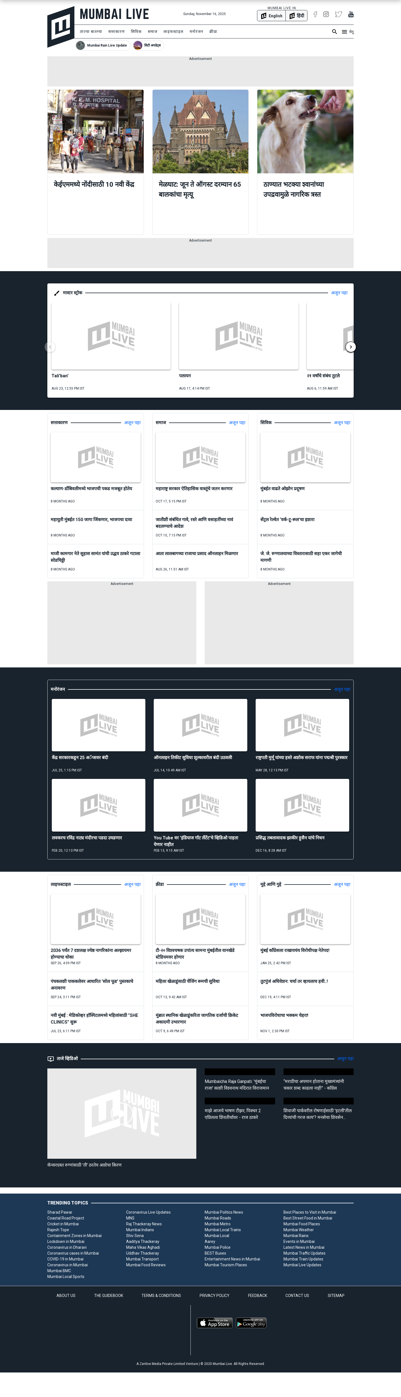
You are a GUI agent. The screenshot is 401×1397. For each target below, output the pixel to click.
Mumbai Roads (218, 1218)
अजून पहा (339, 292)
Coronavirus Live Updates (148, 1212)
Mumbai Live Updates (302, 1265)
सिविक (136, 31)
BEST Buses (215, 1253)
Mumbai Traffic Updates (304, 1253)
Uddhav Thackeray (142, 1253)
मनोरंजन (196, 31)
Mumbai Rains (296, 1235)
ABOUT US (66, 1295)
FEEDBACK (257, 1295)
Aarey (210, 1241)
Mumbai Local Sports (65, 1276)
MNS (130, 1218)
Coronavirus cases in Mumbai (73, 1253)
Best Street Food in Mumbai (307, 1218)
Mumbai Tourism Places (226, 1265)
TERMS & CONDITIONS (161, 1295)
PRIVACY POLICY (214, 1295)
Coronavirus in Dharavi (67, 1247)
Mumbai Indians (140, 1230)
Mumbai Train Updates (303, 1259)
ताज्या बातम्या (91, 31)
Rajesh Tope (58, 1230)
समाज (152, 31)
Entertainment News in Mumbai (232, 1259)
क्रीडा (213, 31)
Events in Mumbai (299, 1241)
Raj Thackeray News (144, 1224)
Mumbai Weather (298, 1230)
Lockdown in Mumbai (65, 1241)
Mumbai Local (217, 1235)
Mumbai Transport (142, 1259)
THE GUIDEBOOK (108, 1295)
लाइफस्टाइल (173, 31)
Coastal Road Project (65, 1218)
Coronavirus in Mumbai (67, 1265)
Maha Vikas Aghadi (143, 1247)
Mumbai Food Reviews (146, 1265)
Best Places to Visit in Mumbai (309, 1212)
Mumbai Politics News (224, 1212)
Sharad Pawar (59, 1212)
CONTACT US (297, 1295)
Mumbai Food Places (301, 1224)
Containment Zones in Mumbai (74, 1235)
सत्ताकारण (116, 31)
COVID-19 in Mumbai (65, 1259)
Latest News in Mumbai (303, 1247)
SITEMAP (336, 1295)
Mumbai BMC (59, 1271)
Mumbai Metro (218, 1224)
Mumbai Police (218, 1247)
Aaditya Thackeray (142, 1241)
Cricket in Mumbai (63, 1224)
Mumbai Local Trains (223, 1230)
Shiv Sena (135, 1235)
